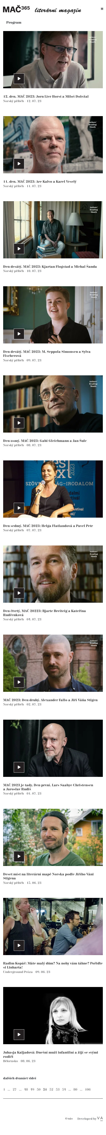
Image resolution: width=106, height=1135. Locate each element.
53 (58, 1089)
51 (45, 1089)
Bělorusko (11, 1061)
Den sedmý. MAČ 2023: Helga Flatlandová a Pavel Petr (48, 526)
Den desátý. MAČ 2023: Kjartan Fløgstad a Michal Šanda (50, 267)
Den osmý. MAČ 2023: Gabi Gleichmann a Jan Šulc (45, 441)
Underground (13, 972)
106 (88, 1089)
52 (51, 1089)
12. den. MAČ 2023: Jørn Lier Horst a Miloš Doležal (46, 96)
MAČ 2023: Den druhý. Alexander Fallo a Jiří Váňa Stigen (50, 700)
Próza (29, 972)
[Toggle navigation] (102, 9)
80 (75, 1089)
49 (32, 1089)
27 (14, 1089)
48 (26, 1089)
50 (39, 1089)
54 (64, 1089)
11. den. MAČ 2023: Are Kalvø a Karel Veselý (39, 182)
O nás (69, 1118)
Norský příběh (14, 101)
